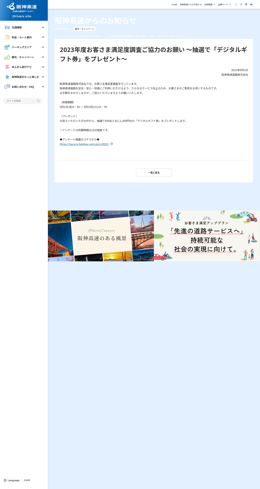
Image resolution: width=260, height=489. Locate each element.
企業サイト (223, 4)
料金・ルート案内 (18, 37)
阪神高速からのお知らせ (191, 4)
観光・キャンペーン (19, 57)
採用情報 (208, 4)
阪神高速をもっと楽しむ (21, 77)
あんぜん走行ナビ (18, 67)
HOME (174, 4)
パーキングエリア (18, 47)
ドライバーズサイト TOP (66, 36)
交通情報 (13, 27)
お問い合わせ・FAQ (19, 87)
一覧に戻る (154, 172)
